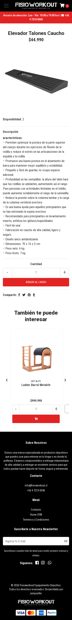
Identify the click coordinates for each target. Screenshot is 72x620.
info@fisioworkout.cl (36, 485)
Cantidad (36, 264)
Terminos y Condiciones (36, 519)
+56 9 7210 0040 (36, 490)
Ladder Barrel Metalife (36, 385)
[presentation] (7, 380)
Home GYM (36, 514)
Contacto (36, 509)
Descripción (10, 132)
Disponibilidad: (12, 119)
